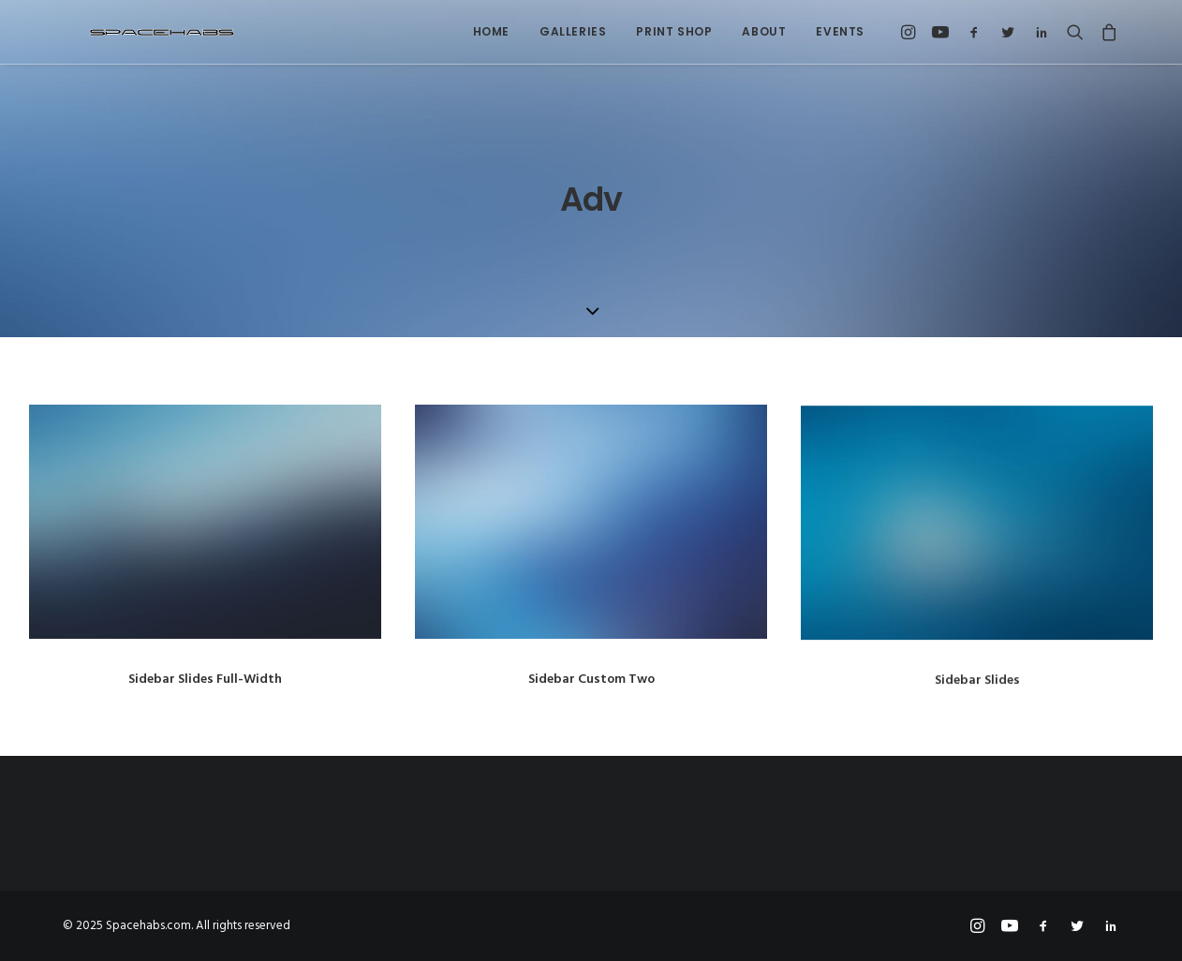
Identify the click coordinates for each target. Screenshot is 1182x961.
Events (840, 31)
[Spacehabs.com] (138, 31)
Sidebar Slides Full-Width (205, 679)
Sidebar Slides (977, 693)
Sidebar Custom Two (591, 679)
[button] (910, 32)
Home (491, 31)
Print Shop (674, 31)
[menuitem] (491, 32)
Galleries (572, 31)
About (764, 31)
